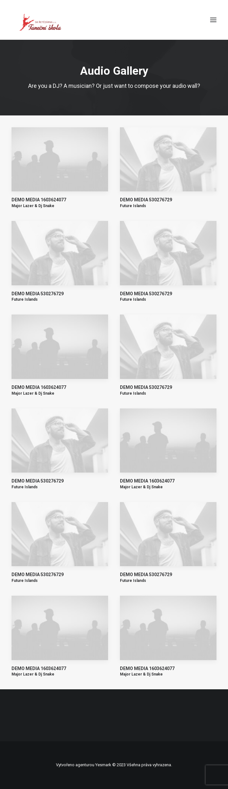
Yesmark (103, 764)
